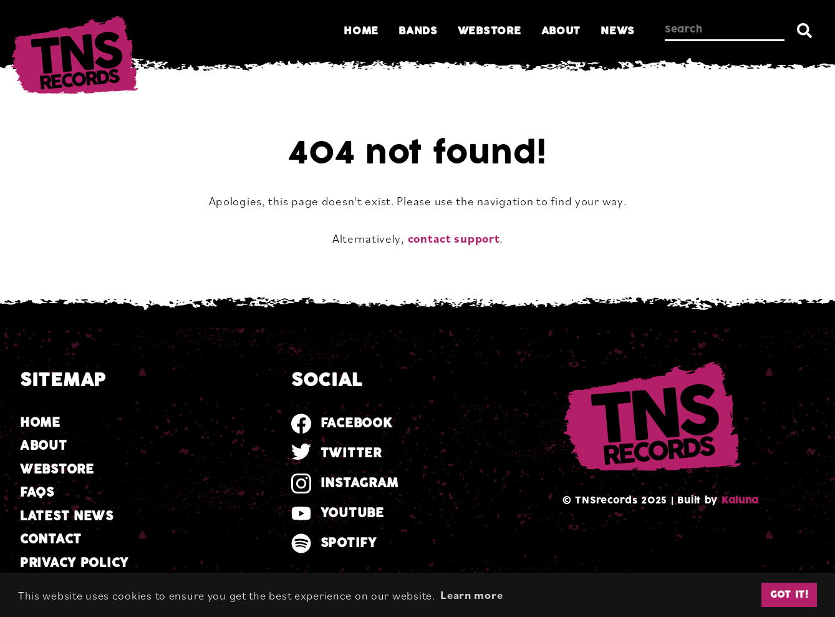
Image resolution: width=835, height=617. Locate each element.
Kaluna (740, 500)
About (561, 31)
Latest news (66, 516)
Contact (51, 539)
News (618, 31)
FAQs (37, 492)
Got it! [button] (789, 594)
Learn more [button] (471, 594)
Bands (418, 31)
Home (361, 31)
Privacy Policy (74, 563)
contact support (454, 238)
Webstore (489, 31)
